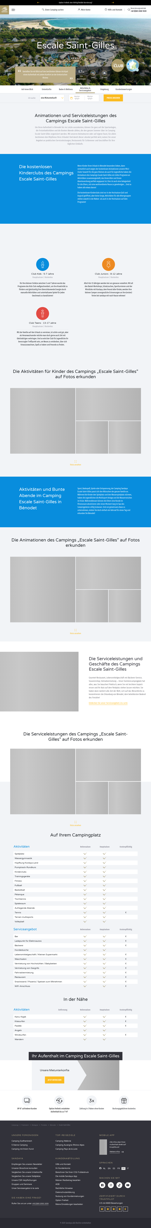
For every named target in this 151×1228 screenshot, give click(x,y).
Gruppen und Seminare (22, 1184)
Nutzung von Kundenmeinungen (69, 1196)
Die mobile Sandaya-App (66, 1176)
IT (128, 1168)
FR (118, 1168)
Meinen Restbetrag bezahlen (67, 1180)
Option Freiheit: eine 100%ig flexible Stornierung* (75, 3)
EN (109, 1168)
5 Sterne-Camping (20, 1145)
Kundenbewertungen (124, 89)
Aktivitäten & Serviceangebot (85, 89)
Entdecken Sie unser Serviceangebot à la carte (108, 703)
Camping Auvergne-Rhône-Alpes (69, 1145)
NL (104, 1168)
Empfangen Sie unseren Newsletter (27, 1164)
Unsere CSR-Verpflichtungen (24, 1180)
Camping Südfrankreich (22, 1141)
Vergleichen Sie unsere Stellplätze (26, 1176)
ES (114, 1168)
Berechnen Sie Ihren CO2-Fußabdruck (72, 1172)
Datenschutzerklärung (65, 1192)
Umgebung (104, 89)
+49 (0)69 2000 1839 (40, 1204)
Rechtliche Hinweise (64, 1188)
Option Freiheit (61, 1200)
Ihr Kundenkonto (62, 1168)
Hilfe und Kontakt (63, 1164)
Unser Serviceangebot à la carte (25, 1188)
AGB (57, 1184)
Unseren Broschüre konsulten (24, 1168)
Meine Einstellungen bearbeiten (69, 1204)
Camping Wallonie (63, 1141)
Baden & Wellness (66, 89)
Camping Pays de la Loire (66, 1149)
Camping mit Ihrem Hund (23, 1149)
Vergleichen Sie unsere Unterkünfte (27, 1172)
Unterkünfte (46, 89)
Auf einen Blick (27, 89)
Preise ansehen (113, 98)
